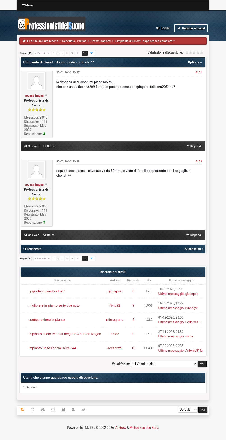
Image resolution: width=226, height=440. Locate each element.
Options (195, 62)
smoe (115, 334)
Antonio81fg (194, 350)
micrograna (114, 320)
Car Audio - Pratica (74, 41)
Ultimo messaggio (171, 294)
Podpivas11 (193, 322)
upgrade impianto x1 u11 (47, 291)
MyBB (89, 427)
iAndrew (120, 427)
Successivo (193, 249)
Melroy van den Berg (144, 427)
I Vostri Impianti (100, 41)
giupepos (115, 291)
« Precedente (42, 53)
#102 (198, 161)
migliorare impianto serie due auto (54, 305)
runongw (191, 308)
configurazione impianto (46, 320)
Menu (27, 5)
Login (162, 28)
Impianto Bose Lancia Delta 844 (52, 348)
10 (78, 53)
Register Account (191, 28)
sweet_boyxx (34, 96)
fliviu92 (114, 305)
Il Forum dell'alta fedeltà (42, 41)
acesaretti (114, 348)
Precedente (33, 249)
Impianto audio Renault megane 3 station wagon (64, 334)
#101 (198, 72)
